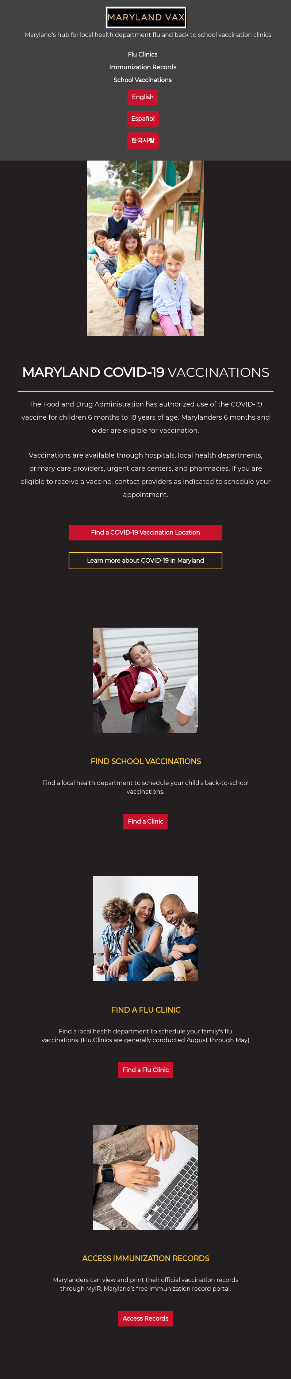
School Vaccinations (143, 80)
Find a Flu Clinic (146, 1070)
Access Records (145, 1318)
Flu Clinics (142, 54)
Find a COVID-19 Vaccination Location (145, 532)
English (143, 97)
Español (142, 118)
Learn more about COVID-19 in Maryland (145, 560)
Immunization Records (142, 67)
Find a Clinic (145, 821)
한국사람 (142, 140)
